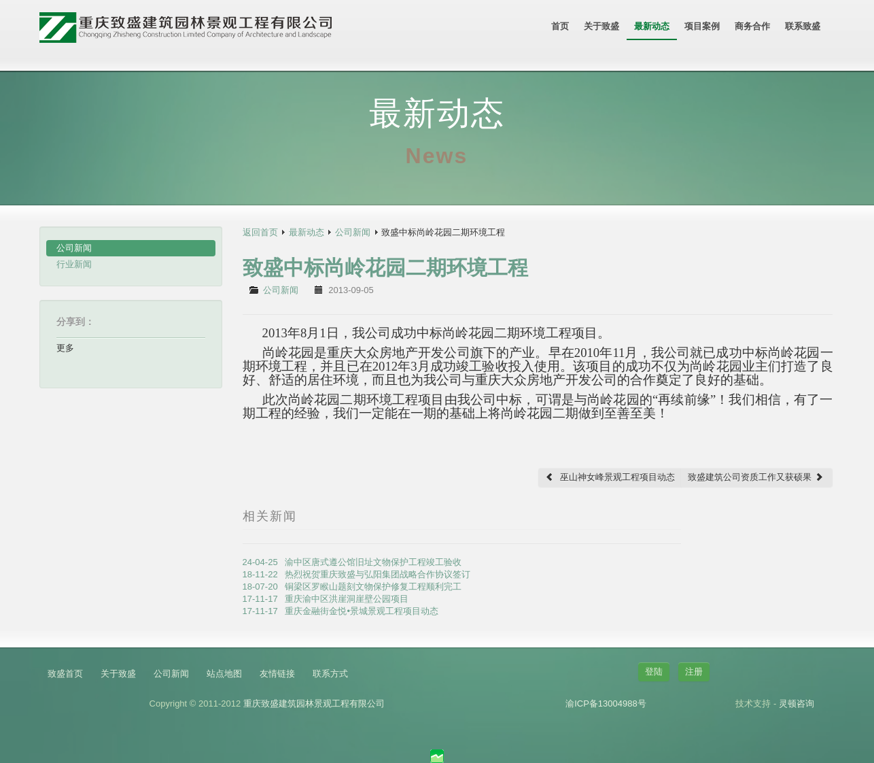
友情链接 (277, 673)
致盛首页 (65, 673)
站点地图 (224, 673)
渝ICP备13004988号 (605, 703)
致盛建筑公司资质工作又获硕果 (756, 477)
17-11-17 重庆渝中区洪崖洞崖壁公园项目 (326, 599)
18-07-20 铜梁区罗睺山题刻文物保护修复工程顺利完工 (352, 586)
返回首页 (260, 232)
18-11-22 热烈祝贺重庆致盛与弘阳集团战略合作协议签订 (357, 574)
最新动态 (651, 26)
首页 (560, 26)
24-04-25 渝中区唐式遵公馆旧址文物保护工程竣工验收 (352, 562)
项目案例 (702, 26)
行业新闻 (74, 264)
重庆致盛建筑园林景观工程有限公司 (314, 703)
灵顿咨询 (796, 703)
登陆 (654, 671)
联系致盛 (802, 26)
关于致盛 (601, 26)
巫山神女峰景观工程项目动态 (610, 477)
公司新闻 (74, 248)
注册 (694, 671)
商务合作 (752, 26)
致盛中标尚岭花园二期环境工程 (385, 267)
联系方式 (330, 673)
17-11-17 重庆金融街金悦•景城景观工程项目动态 (340, 611)
